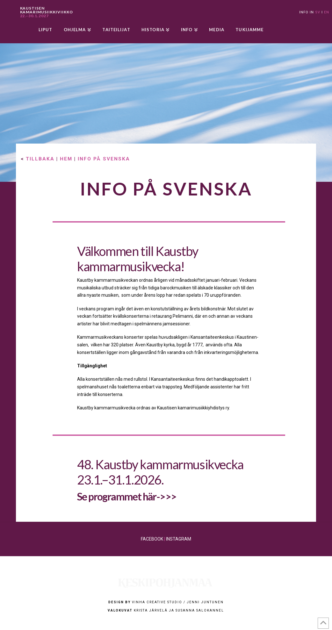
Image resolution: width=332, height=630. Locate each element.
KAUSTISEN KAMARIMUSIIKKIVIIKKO (46, 12)
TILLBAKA (40, 159)
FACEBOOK (152, 539)
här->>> (160, 496)
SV (317, 12)
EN (326, 12)
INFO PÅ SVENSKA (104, 159)
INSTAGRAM (178, 539)
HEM (66, 159)
